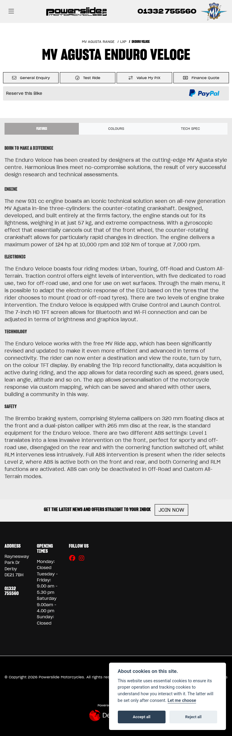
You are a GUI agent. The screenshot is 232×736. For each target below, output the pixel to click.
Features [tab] (41, 128)
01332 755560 (166, 11)
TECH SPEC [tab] (190, 128)
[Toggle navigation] (11, 11)
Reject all (193, 717)
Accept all (141, 717)
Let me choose (182, 700)
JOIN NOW (171, 510)
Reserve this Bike (24, 93)
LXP (123, 42)
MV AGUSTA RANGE (98, 42)
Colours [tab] (116, 128)
